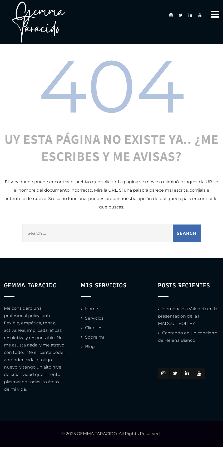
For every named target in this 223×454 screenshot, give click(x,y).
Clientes (93, 327)
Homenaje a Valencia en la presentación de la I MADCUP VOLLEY (187, 316)
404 (111, 86)
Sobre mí (94, 337)
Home (91, 308)
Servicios (94, 318)
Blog (90, 346)
